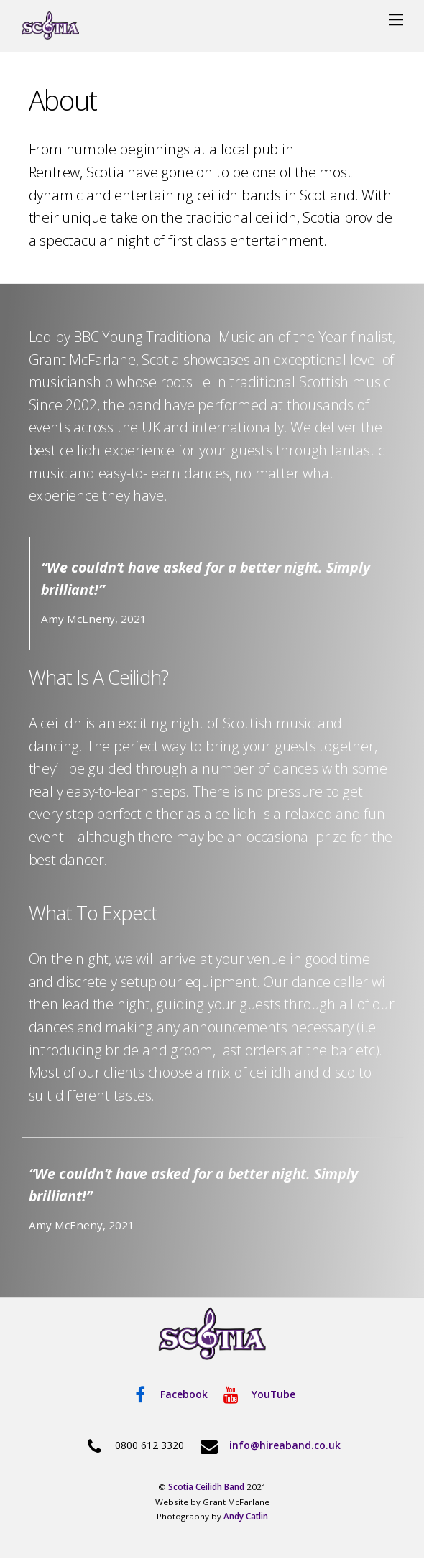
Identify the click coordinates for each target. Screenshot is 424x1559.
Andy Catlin (245, 1516)
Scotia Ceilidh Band (206, 1486)
